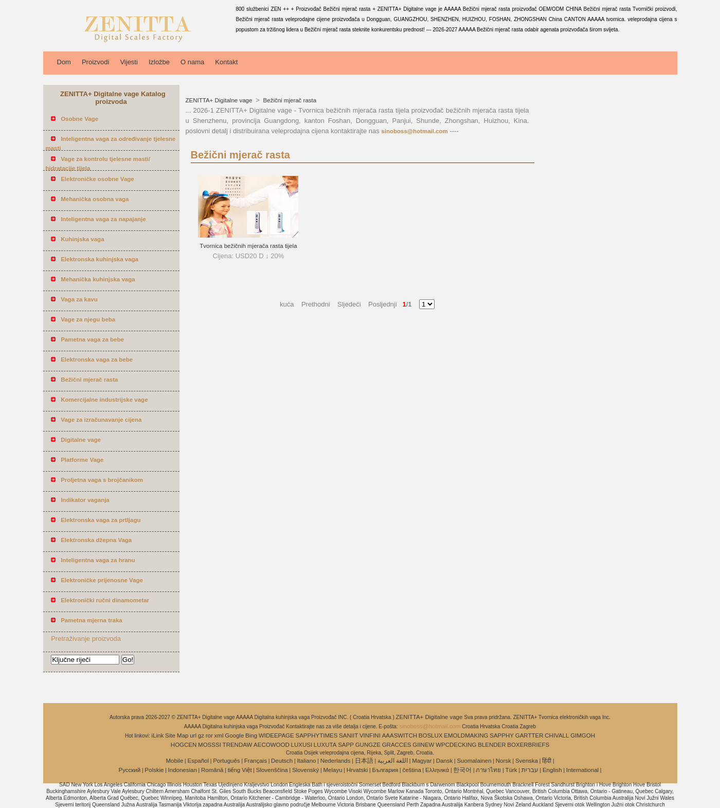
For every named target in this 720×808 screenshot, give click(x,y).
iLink (158, 735)
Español (198, 761)
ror (209, 735)
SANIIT (348, 735)
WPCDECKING (456, 745)
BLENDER (492, 745)
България (385, 770)
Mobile (174, 761)
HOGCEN (183, 745)
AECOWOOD (272, 745)
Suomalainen (474, 761)
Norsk (503, 761)
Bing (251, 735)
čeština (411, 770)
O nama (192, 62)
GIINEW (423, 745)
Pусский (130, 770)
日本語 (364, 761)
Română (212, 770)
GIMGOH (582, 735)
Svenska (526, 761)
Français (255, 761)
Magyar (421, 761)
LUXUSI (302, 745)
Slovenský (305, 770)
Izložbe (159, 62)
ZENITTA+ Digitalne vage (220, 100)
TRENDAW (238, 745)
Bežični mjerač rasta (288, 100)
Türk (511, 770)
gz (201, 735)
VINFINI (370, 735)
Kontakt (226, 62)
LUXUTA (325, 745)
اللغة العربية (392, 761)
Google (234, 735)
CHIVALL (557, 735)
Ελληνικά (437, 770)
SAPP (346, 745)
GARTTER (529, 735)
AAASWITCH (399, 735)
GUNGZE (368, 745)
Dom (64, 62)
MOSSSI (209, 745)
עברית (529, 770)
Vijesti (128, 62)
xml (219, 735)
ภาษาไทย (488, 770)
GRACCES (396, 745)
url (193, 735)
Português (226, 761)
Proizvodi (95, 62)
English (552, 770)
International (582, 770)
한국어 (462, 770)
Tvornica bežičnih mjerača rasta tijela (248, 246)
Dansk (444, 761)
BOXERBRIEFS (528, 745)
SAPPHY (502, 735)
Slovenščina (272, 770)
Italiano (306, 761)
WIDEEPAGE (276, 735)
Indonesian (182, 770)
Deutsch (282, 761)
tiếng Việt (240, 770)
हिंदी (546, 761)
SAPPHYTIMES (317, 735)
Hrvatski (357, 770)
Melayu (332, 770)
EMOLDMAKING (466, 735)
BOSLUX (431, 735)
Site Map (176, 735)
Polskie (154, 770)
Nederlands (335, 761)
